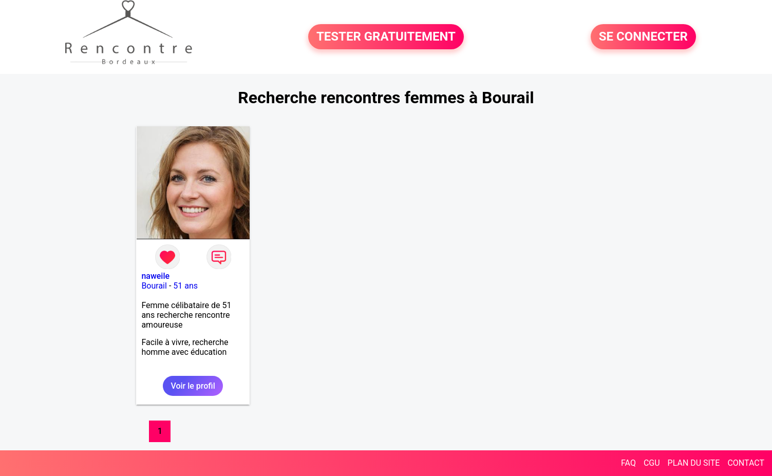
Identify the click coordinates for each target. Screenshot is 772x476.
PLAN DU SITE (694, 463)
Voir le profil (193, 386)
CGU (652, 463)
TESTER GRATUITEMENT (386, 37)
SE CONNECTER (643, 37)
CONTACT (745, 463)
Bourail (154, 286)
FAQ (628, 463)
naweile (155, 276)
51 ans (185, 286)
